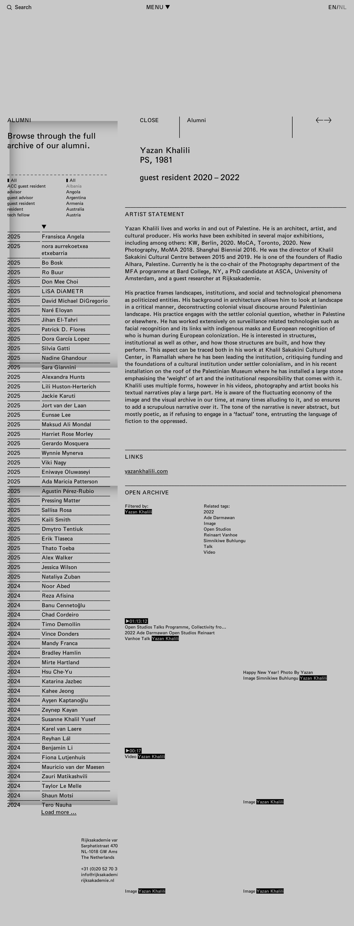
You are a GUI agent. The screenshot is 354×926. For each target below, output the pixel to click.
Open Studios (182, 632)
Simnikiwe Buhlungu (277, 678)
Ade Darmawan (152, 632)
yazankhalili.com (146, 471)
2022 (130, 632)
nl (343, 7)
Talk (145, 638)
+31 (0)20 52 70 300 (102, 868)
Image (249, 678)
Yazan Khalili (165, 638)
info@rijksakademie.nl (103, 874)
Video (131, 756)
